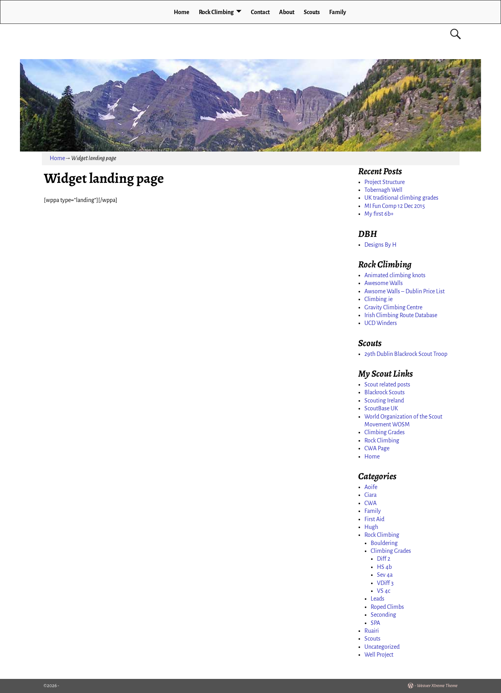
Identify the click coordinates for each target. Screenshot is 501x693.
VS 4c (383, 591)
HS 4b (384, 567)
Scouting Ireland (384, 400)
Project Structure (384, 182)
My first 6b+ (379, 214)
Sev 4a (385, 575)
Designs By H (380, 245)
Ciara (370, 495)
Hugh (371, 527)
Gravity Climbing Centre (393, 307)
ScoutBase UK (381, 408)
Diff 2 (383, 559)
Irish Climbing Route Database (400, 315)
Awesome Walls (383, 283)
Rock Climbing (216, 12)
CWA (370, 503)
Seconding (383, 615)
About (286, 12)
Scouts (312, 12)
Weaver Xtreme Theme (437, 685)
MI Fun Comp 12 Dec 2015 (394, 206)
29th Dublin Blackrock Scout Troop (405, 354)
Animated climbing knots (394, 275)
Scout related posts (387, 384)
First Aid (374, 519)
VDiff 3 (385, 583)
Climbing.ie (378, 299)
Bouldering (384, 543)
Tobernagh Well (383, 190)
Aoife (370, 487)
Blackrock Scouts (384, 392)
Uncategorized (382, 647)
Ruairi (371, 631)
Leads (377, 599)
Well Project (378, 654)
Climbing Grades (384, 432)
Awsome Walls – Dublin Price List (404, 291)
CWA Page (376, 448)
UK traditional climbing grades (401, 198)
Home (181, 12)
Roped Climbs (387, 607)
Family (337, 12)
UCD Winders (380, 323)
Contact (260, 12)
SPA (375, 623)
